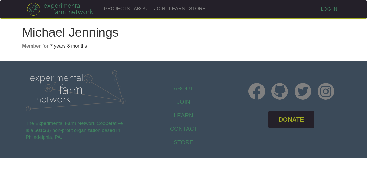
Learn (177, 8)
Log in (329, 9)
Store (197, 8)
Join (159, 8)
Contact (184, 128)
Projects (117, 8)
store (183, 142)
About (142, 8)
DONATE (291, 119)
